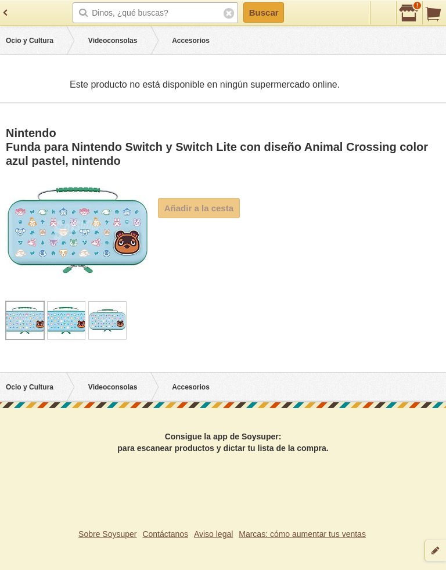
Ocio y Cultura (29, 41)
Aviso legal (213, 534)
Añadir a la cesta (198, 208)
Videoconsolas (112, 41)
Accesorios (191, 41)
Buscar (264, 12)
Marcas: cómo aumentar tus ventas (302, 534)
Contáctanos (165, 534)
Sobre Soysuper (107, 534)
